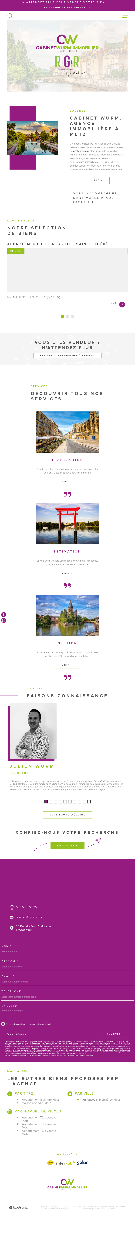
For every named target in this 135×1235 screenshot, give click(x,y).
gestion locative (81, 158)
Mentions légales (110, 1216)
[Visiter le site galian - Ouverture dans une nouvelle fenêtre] (82, 1172)
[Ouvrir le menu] (125, 16)
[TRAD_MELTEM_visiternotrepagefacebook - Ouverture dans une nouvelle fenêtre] (3, 614)
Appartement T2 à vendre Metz (39, 1128)
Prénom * (9, 970)
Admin (122, 1216)
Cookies (112, 1218)
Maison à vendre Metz (36, 1112)
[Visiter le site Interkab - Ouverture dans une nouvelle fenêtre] (65, 1172)
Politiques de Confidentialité (44, 1064)
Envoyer (114, 1043)
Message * (10, 1016)
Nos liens (87, 1218)
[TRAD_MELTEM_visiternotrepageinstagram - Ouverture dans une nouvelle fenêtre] (3, 620)
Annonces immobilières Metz (101, 1108)
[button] (46, 818)
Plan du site (95, 1216)
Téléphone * (12, 1001)
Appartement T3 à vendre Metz (39, 1135)
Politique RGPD (101, 1218)
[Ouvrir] (10, 16)
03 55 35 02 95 (26, 916)
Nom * (6, 955)
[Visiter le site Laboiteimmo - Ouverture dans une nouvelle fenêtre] (18, 1217)
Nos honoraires (81, 1216)
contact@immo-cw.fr (29, 926)
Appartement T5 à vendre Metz (39, 1141)
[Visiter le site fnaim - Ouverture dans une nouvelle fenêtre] (50, 1172)
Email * (8, 985)
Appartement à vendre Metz (40, 1108)
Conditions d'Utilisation (68, 1064)
